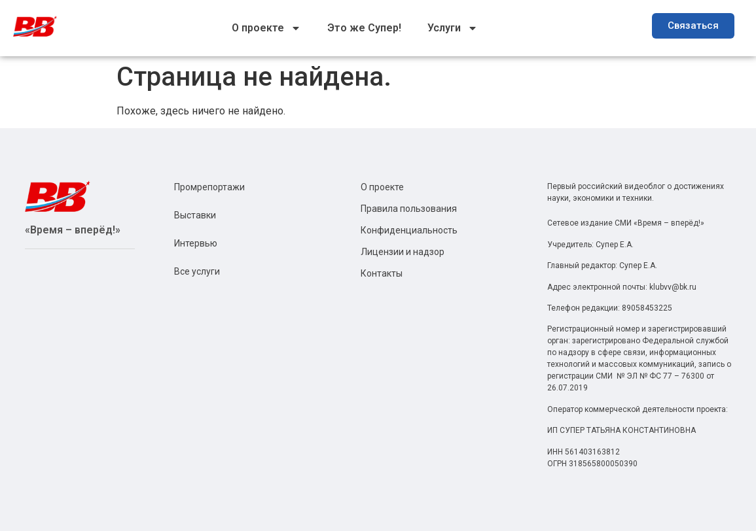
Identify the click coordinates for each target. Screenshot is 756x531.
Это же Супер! (364, 28)
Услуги (452, 28)
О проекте (266, 28)
